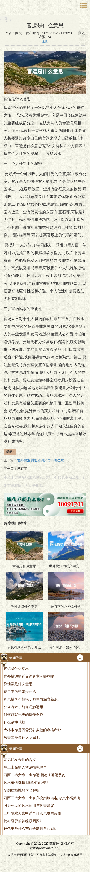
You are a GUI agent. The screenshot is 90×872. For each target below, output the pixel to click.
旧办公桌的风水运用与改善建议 (29, 806)
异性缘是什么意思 (18, 684)
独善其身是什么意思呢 (22, 738)
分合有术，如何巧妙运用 (23, 707)
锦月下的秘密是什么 (20, 692)
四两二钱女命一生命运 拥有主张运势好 (35, 775)
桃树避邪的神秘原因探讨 (23, 821)
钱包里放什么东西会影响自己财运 (31, 829)
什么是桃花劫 (14, 722)
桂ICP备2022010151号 (45, 848)
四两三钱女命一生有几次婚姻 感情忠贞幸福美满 (42, 798)
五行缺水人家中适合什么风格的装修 (32, 813)
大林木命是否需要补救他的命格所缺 (32, 730)
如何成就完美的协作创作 (23, 715)
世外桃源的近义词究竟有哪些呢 (29, 676)
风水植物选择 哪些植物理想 (26, 783)
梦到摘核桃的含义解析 (22, 790)
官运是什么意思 (16, 669)
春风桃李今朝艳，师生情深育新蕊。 (32, 699)
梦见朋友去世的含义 (20, 760)
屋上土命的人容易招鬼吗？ (25, 767)
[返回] (45, 41)
